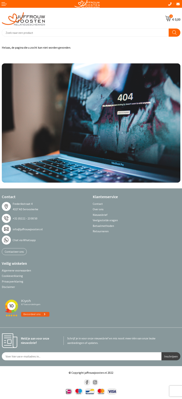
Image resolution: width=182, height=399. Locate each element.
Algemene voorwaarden (16, 270)
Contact (98, 204)
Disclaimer (8, 287)
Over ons (98, 209)
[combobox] (85, 33)
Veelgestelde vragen (105, 220)
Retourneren (101, 231)
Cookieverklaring (12, 276)
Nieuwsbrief (100, 215)
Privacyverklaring (12, 281)
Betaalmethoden (103, 226)
